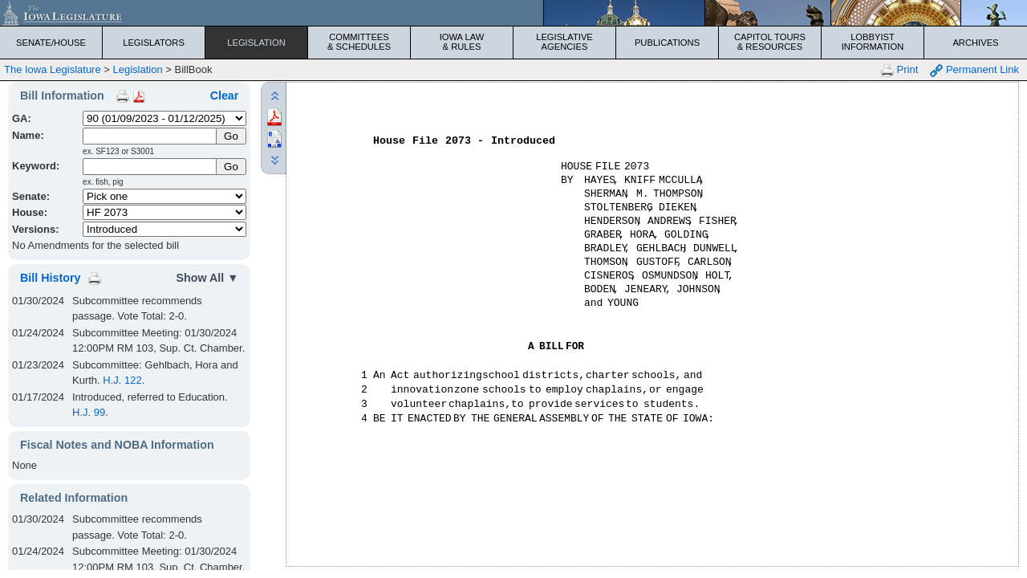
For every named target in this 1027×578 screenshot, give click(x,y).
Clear (224, 95)
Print (899, 70)
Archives (975, 42)
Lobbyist (872, 41)
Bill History (50, 277)
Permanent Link (974, 70)
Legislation (256, 42)
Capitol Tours (770, 41)
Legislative (564, 41)
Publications (667, 42)
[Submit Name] (231, 136)
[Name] (150, 136)
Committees (359, 41)
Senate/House (51, 42)
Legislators (154, 42)
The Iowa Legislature (52, 69)
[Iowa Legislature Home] (513, 13)
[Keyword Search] (150, 166)
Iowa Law (462, 41)
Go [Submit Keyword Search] (231, 167)
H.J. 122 (122, 380)
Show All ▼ (207, 277)
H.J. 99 (88, 412)
